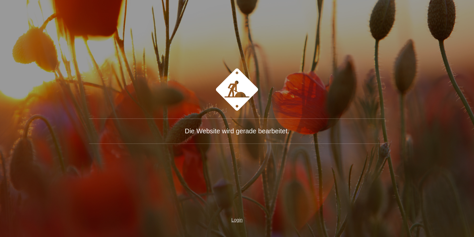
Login (237, 220)
